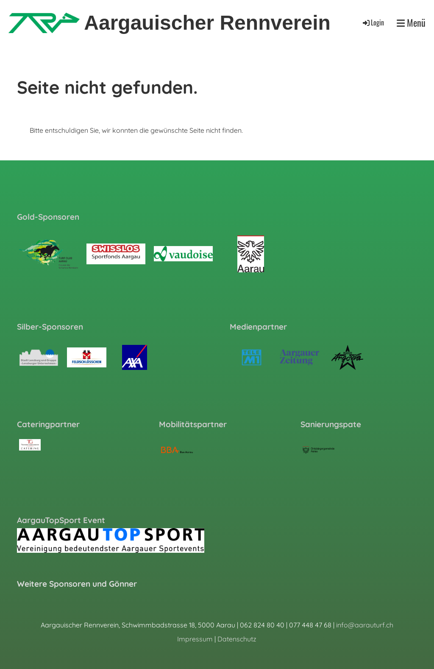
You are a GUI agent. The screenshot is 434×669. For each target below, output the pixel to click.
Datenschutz (236, 639)
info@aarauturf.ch (364, 625)
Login (373, 22)
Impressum (195, 639)
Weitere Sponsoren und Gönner (77, 584)
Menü (411, 22)
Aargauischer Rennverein (207, 22)
